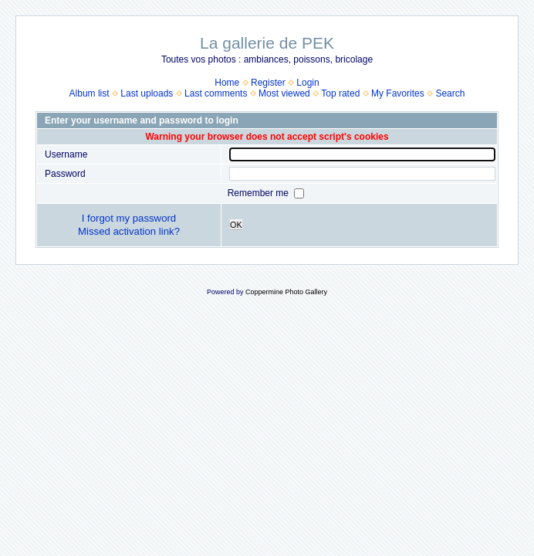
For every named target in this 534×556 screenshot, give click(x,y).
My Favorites (397, 93)
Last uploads (146, 93)
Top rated (340, 93)
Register (268, 82)
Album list (89, 93)
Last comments (215, 93)
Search (450, 93)
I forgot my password (129, 218)
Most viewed (284, 93)
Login (307, 82)
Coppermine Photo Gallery (286, 292)
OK (236, 224)
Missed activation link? (129, 231)
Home (227, 82)
